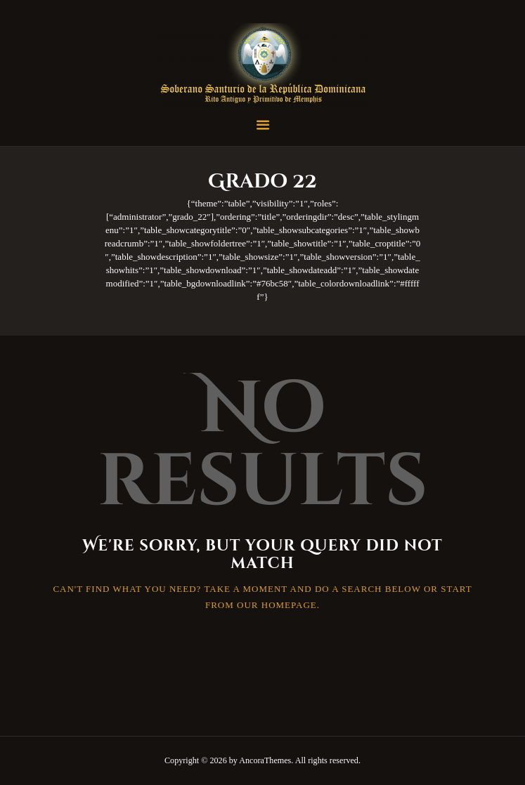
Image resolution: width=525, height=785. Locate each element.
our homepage (277, 605)
